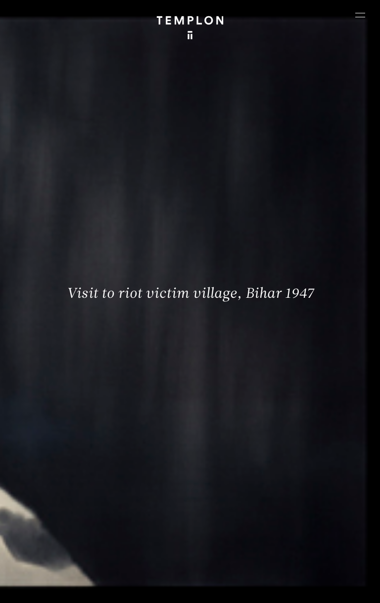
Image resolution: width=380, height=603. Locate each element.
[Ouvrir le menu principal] (360, 15)
